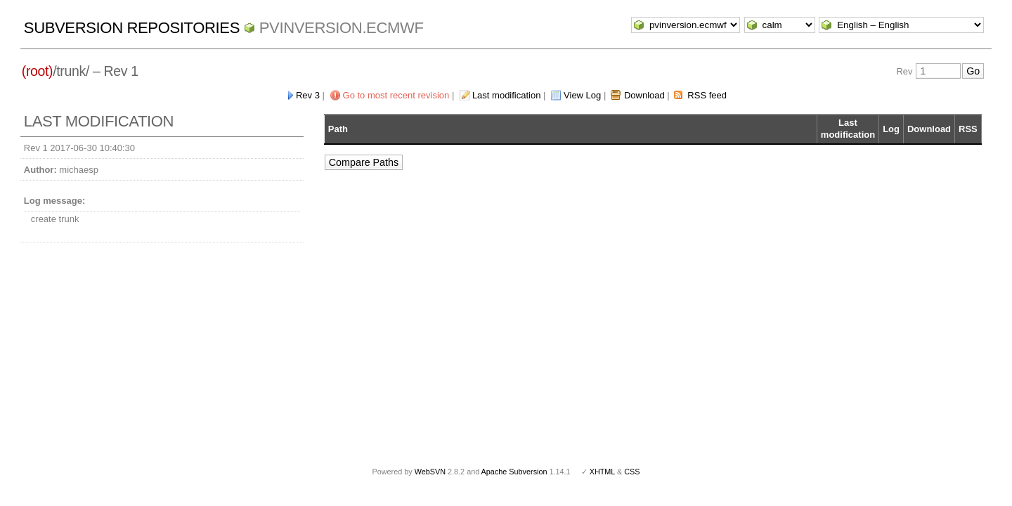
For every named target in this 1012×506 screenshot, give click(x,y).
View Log (582, 95)
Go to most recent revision (396, 95)
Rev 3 (308, 95)
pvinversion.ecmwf (341, 28)
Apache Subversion (514, 471)
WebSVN (430, 471)
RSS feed (707, 95)
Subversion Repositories (132, 28)
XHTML (602, 471)
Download (644, 95)
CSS (632, 471)
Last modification (506, 95)
